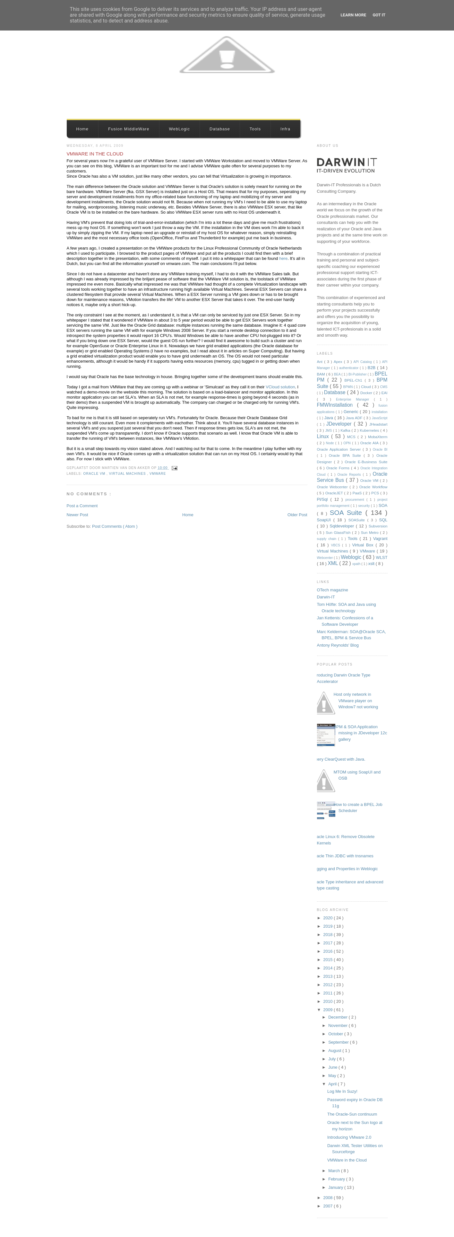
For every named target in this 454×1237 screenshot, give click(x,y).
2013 (328, 976)
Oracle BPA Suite (346, 455)
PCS (375, 493)
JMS (329, 430)
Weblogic (352, 557)
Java (329, 417)
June (333, 1067)
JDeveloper (340, 424)
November (338, 1025)
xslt (372, 563)
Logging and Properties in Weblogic (345, 868)
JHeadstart (378, 424)
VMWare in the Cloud (95, 153)
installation (379, 412)
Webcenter (325, 558)
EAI (384, 393)
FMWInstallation (337, 405)
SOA (383, 505)
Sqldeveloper (343, 526)
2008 (328, 1197)
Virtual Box (363, 545)
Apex (339, 361)
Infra (285, 129)
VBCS (336, 545)
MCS (352, 437)
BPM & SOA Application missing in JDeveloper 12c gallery (360, 733)
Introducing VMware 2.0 (349, 1137)
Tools (255, 129)
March (334, 1170)
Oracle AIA (370, 443)
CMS (383, 387)
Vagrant (380, 538)
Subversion (378, 526)
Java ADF (355, 418)
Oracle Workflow (373, 487)
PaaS (358, 493)
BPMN (348, 387)
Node (330, 443)
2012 (328, 984)
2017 (328, 943)
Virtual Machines (128, 473)
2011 (328, 993)
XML (333, 563)
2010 (328, 1001)
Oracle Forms (338, 468)
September (339, 1042)
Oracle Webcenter (333, 487)
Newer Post (77, 514)
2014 (328, 968)
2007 (328, 1206)
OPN (347, 443)
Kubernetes (370, 430)
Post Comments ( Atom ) (115, 526)
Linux (324, 436)
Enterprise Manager (355, 399)
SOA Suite (347, 512)
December (338, 1017)
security (364, 506)
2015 (328, 959)
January (336, 1187)
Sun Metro (370, 532)
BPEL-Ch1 (355, 380)
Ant (320, 361)
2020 (328, 917)
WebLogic (179, 129)
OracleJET (334, 493)
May (332, 1075)
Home (82, 129)
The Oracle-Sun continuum (352, 1114)
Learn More (353, 15)
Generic (352, 411)
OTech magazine (332, 590)
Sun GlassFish (339, 532)
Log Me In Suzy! (342, 1091)
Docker (366, 393)
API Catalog (363, 362)
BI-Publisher (358, 374)
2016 (328, 951)
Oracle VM (95, 473)
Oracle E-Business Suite (366, 462)
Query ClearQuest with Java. (338, 759)
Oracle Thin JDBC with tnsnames (342, 855)
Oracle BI (380, 449)
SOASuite (357, 520)
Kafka (346, 430)
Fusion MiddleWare (129, 129)
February (337, 1179)
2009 (328, 1009)
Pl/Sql (323, 499)
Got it (379, 15)
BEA (337, 374)
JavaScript (380, 418)
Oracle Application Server (340, 449)
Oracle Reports (350, 474)
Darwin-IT (326, 597)
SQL (383, 519)
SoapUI (325, 519)
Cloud (366, 386)
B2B (372, 367)
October (336, 1033)
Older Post (297, 514)
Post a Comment (82, 505)
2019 (328, 926)
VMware (158, 473)
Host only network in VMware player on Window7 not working (356, 700)
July (332, 1058)
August (335, 1050)
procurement (355, 499)
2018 (328, 934)
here (283, 258)
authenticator (349, 368)
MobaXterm (377, 437)
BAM (321, 374)
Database (220, 129)
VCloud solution (280, 386)
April (333, 1084)
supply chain (327, 539)
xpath (356, 564)
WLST (382, 557)
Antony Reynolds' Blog (338, 645)
